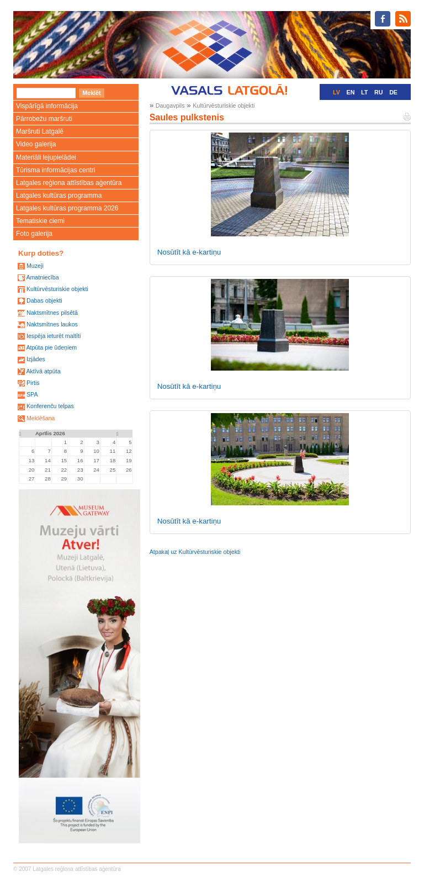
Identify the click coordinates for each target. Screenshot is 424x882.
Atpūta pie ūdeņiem (51, 347)
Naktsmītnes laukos (52, 324)
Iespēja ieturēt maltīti (53, 335)
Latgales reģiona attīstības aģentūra (68, 183)
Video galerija (36, 144)
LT (364, 92)
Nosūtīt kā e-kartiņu (189, 252)
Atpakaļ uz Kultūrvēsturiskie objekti (195, 551)
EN (351, 92)
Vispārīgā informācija (47, 106)
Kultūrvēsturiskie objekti (57, 289)
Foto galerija (34, 233)
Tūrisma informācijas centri (55, 170)
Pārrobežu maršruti (44, 119)
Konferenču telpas (50, 406)
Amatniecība (42, 277)
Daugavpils (170, 105)
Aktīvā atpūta (43, 371)
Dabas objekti (44, 300)
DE (393, 92)
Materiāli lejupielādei (46, 157)
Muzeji (35, 265)
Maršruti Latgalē (39, 131)
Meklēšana (40, 418)
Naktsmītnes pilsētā (52, 312)
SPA (32, 394)
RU (378, 92)
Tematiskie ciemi (40, 221)
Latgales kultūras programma (59, 195)
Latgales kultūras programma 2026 (67, 208)
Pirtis (33, 382)
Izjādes (35, 359)
